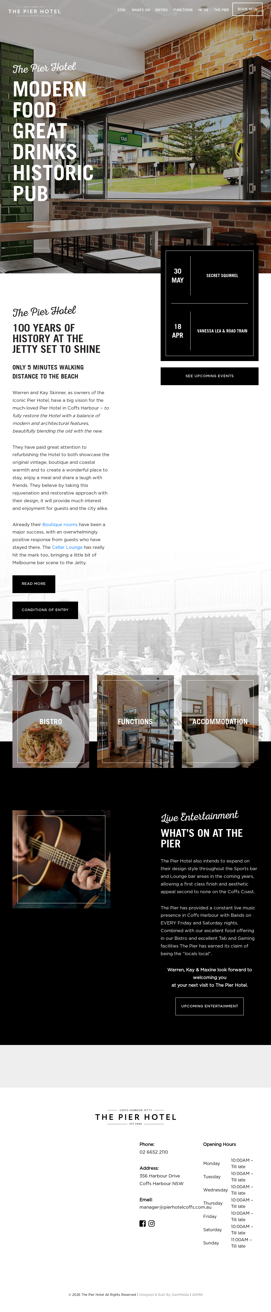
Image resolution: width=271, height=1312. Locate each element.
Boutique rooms (60, 524)
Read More (34, 584)
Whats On (141, 10)
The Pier (221, 10)
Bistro (161, 10)
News (203, 10)
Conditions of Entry (45, 610)
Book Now (247, 9)
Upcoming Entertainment (209, 1007)
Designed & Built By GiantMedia (164, 1295)
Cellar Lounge (67, 547)
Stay (122, 10)
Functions (183, 10)
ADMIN (197, 1295)
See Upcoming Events (210, 376)
